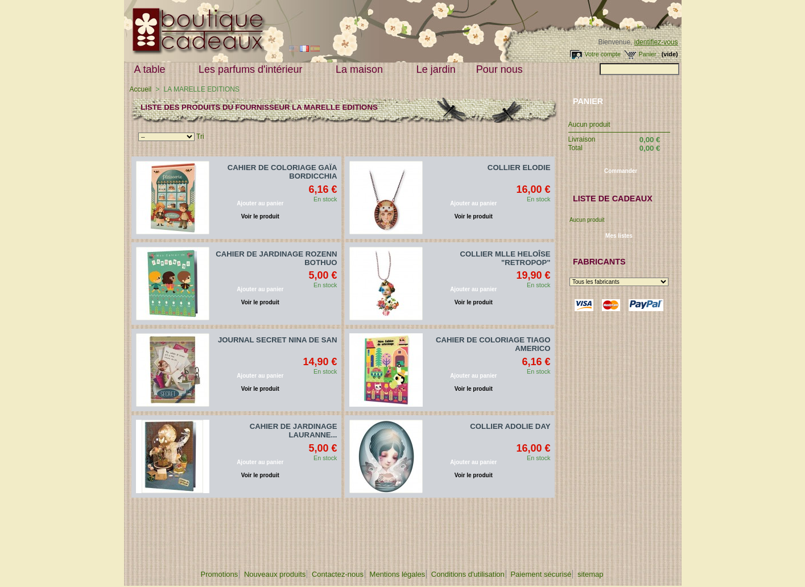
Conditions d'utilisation (468, 574)
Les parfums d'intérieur (253, 70)
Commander (620, 171)
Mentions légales (398, 574)
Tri (200, 136)
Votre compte (602, 54)
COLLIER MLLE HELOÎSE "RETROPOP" (505, 258)
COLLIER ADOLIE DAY (510, 426)
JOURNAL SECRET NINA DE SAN (277, 340)
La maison (361, 70)
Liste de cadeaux (613, 198)
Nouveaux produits (275, 574)
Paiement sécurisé (540, 574)
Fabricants (599, 261)
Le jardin (436, 69)
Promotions (219, 574)
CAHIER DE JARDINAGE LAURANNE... (293, 430)
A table (152, 70)
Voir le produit (260, 216)
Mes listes (619, 236)
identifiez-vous (656, 42)
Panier (588, 101)
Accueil (141, 89)
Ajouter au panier (260, 203)
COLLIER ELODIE (519, 167)
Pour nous (502, 70)
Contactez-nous (338, 574)
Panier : (648, 54)
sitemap (590, 574)
